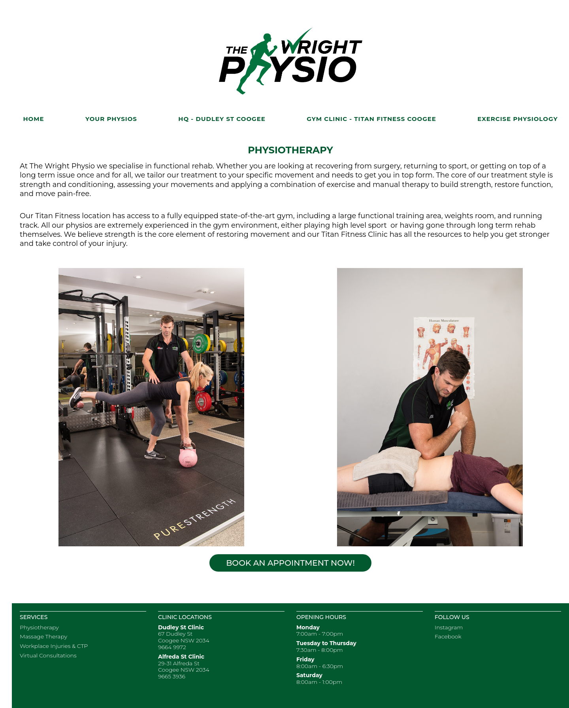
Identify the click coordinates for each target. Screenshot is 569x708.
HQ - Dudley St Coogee (221, 119)
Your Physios (111, 119)
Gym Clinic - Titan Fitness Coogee (371, 119)
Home (33, 119)
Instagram (449, 627)
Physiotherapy (39, 627)
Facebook (448, 636)
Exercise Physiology (517, 119)
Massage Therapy (43, 636)
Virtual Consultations (48, 655)
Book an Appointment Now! (290, 563)
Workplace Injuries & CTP (54, 645)
